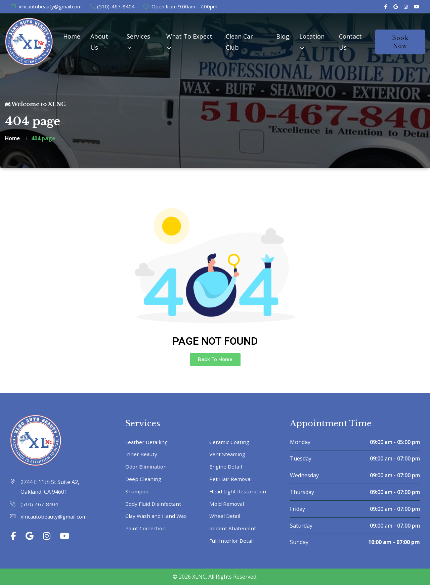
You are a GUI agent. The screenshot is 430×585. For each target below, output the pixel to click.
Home (71, 36)
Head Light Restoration (238, 491)
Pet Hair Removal (231, 479)
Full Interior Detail (232, 540)
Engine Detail (226, 466)
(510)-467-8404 (112, 6)
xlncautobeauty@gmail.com (46, 6)
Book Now (400, 42)
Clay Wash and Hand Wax (157, 516)
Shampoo (137, 491)
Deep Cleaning (143, 479)
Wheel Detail (225, 516)
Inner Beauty (141, 454)
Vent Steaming (227, 454)
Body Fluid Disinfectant (154, 503)
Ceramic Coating (230, 442)
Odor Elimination (146, 466)
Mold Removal (227, 503)
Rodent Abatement (233, 528)
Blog (282, 36)
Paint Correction (146, 528)
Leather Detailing (147, 442)
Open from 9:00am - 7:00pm (180, 6)
